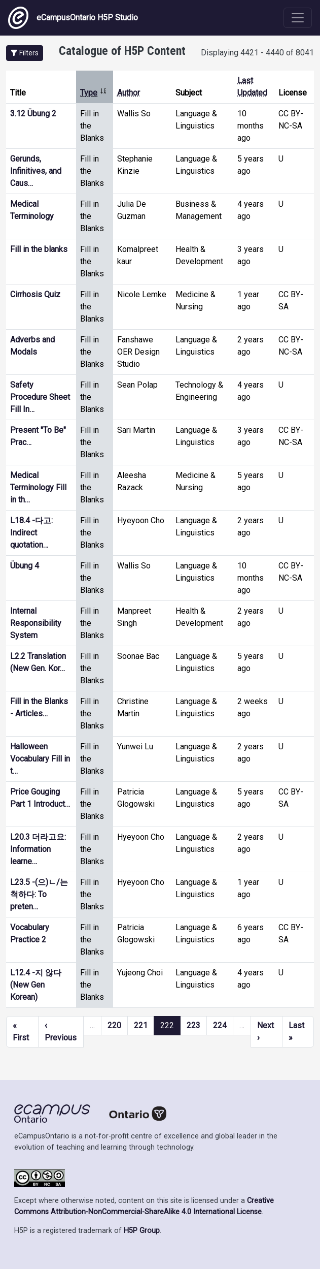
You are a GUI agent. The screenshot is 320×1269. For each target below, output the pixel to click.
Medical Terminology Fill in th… (38, 487)
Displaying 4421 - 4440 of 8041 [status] (257, 52)
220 (114, 1025)
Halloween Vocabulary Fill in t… (40, 759)
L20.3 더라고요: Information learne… (38, 849)
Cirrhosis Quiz (35, 294)
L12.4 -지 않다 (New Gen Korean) (35, 985)
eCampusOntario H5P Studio (73, 18)
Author (128, 93)
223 (193, 1025)
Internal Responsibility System (35, 623)
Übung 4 (24, 565)
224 (220, 1025)
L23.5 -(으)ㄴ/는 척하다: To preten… (39, 894)
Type (93, 93)
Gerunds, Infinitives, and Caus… (35, 171)
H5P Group (142, 1230)
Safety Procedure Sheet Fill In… (40, 397)
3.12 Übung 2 (33, 113)
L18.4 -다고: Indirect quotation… (31, 533)
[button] (24, 53)
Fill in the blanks (38, 249)
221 (141, 1025)
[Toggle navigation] (297, 18)
